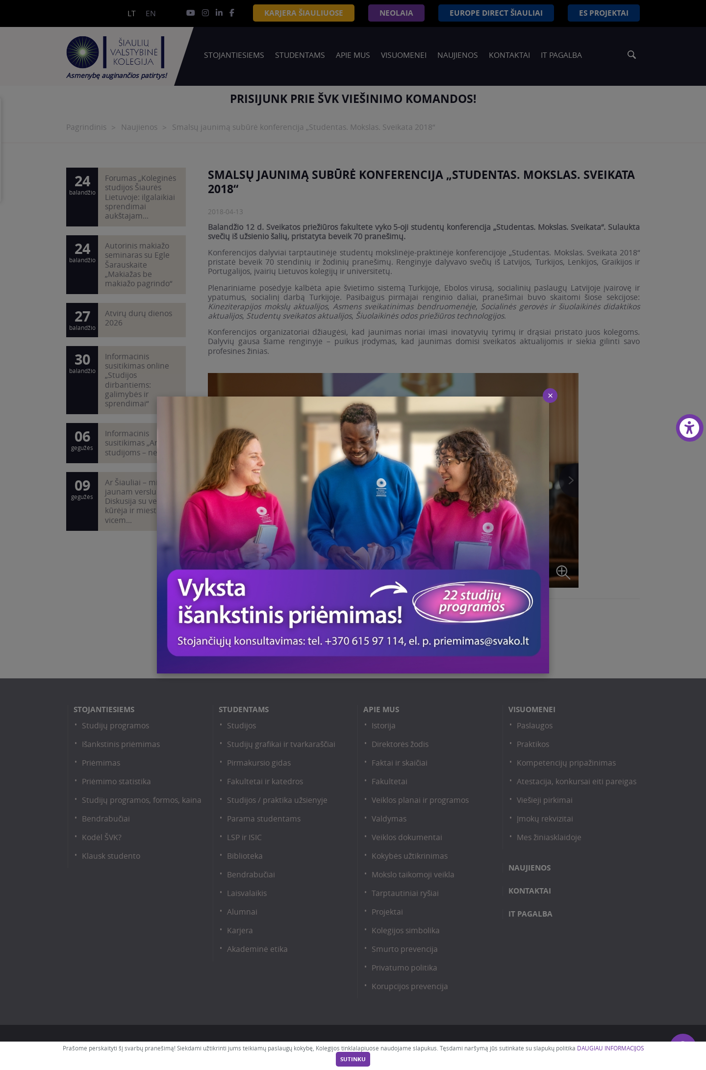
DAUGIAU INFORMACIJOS (610, 1048)
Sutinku (353, 1059)
